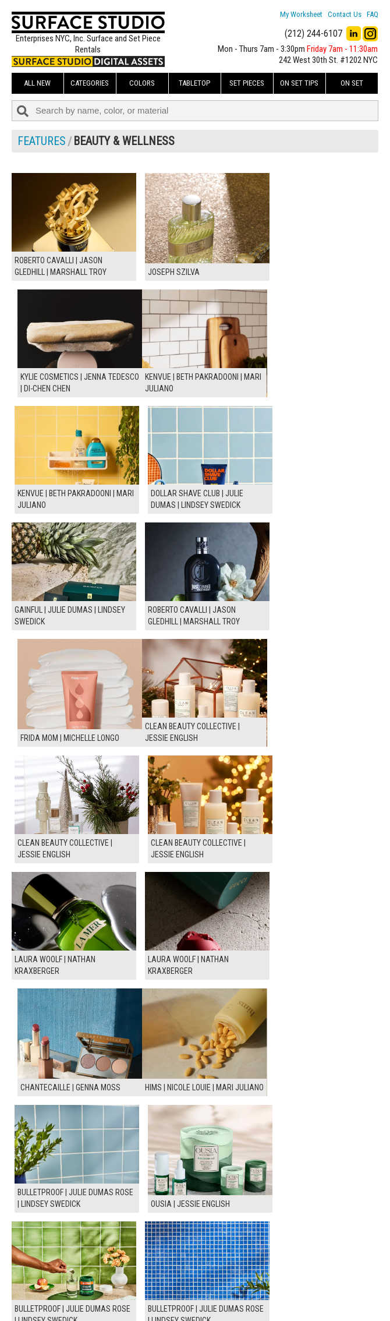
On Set (352, 83)
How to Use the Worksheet (187, 1249)
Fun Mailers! (162, 1301)
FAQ (372, 14)
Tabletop (194, 83)
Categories (89, 83)
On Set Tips (299, 83)
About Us (158, 1262)
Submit (283, 1275)
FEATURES (41, 141)
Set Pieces (246, 83)
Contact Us (344, 14)
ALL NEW (37, 83)
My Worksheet (301, 14)
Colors (142, 83)
